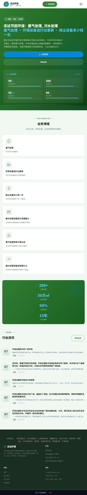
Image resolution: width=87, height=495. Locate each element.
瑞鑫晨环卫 (54, 438)
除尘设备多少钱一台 (52, 457)
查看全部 (78, 338)
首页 (5, 472)
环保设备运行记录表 (52, 454)
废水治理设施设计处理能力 (54, 461)
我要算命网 (56, 441)
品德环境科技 (46, 441)
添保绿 (36, 441)
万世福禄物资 (28, 441)
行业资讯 (7, 476)
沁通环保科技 (43, 438)
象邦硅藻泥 (21, 438)
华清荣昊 (65, 441)
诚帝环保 (72, 438)
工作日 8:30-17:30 (51, 476)
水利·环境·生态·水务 (53, 479)
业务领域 (43, 54)
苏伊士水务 (63, 438)
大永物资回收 (31, 438)
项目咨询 (49, 4)
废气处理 (48, 450)
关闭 (50, 492)
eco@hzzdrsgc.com (52, 472)
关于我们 (7, 479)
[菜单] (81, 4)
